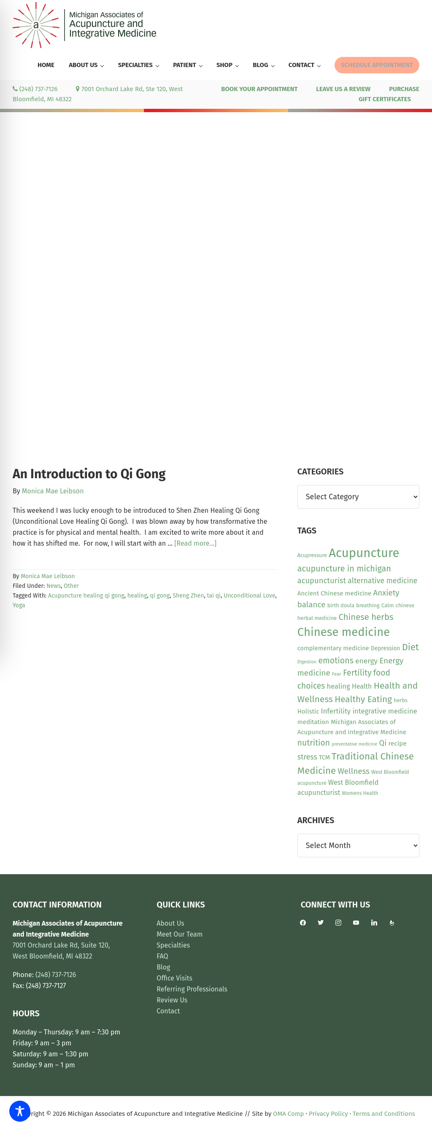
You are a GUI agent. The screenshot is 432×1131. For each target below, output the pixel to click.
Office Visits (174, 978)
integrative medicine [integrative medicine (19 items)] (384, 711)
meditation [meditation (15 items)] (313, 722)
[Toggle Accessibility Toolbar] (19, 1111)
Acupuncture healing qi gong (86, 595)
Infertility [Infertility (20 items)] (336, 711)
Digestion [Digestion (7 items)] (306, 662)
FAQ (162, 956)
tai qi (214, 595)
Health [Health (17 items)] (362, 686)
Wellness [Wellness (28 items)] (353, 771)
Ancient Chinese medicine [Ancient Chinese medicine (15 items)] (334, 593)
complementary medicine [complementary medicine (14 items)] (333, 648)
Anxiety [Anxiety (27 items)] (386, 593)
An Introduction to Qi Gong (89, 474)
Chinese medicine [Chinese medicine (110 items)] (343, 632)
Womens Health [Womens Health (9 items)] (360, 793)
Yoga (19, 605)
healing (137, 595)
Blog (163, 967)
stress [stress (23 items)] (307, 757)
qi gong (160, 595)
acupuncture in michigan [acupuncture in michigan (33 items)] (344, 568)
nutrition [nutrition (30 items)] (313, 743)
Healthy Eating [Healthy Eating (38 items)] (363, 699)
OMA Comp (288, 1114)
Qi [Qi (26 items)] (382, 743)
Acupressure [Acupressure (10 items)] (312, 555)
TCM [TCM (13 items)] (324, 757)
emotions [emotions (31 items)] (335, 660)
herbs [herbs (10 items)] (401, 700)
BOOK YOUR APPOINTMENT (259, 89)
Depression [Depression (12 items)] (385, 648)
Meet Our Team (179, 934)
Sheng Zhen (188, 595)
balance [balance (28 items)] (311, 604)
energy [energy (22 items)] (366, 661)
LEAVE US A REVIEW (343, 89)
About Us (170, 923)
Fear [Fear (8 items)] (336, 674)
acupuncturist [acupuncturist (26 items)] (321, 580)
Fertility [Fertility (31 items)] (357, 673)
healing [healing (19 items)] (338, 686)
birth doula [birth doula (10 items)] (340, 605)
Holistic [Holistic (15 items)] (308, 711)
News (53, 586)
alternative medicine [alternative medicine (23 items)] (382, 580)
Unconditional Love (249, 595)
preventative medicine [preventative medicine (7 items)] (354, 744)
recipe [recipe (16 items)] (398, 743)
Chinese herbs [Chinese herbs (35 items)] (366, 617)
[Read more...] (195, 543)
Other (71, 586)
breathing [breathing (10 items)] (367, 605)
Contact (168, 1011)
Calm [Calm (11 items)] (387, 605)
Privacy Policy (328, 1114)
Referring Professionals (192, 989)
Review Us (172, 1000)
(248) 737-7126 (35, 89)
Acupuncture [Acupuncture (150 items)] (364, 553)
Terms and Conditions (384, 1114)
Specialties (173, 945)
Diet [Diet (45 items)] (410, 647)
